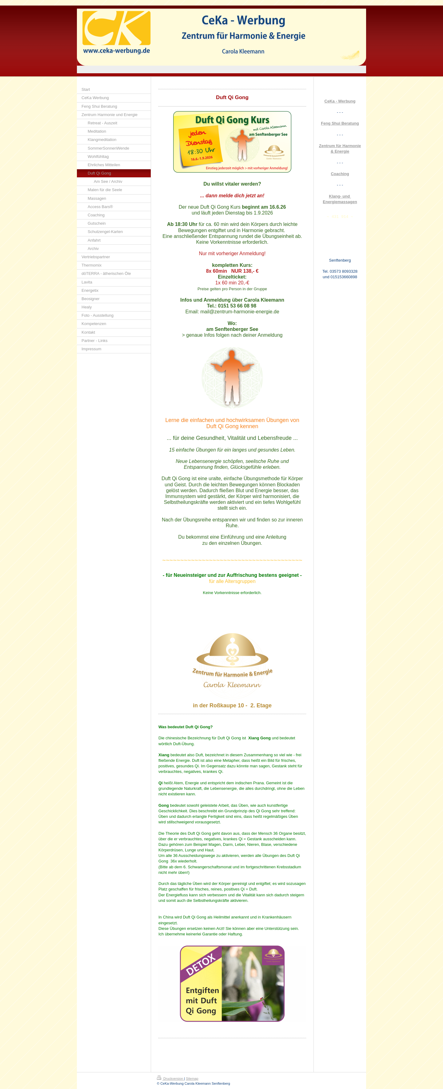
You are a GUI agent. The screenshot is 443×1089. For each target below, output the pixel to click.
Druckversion (170, 1078)
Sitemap (192, 1078)
